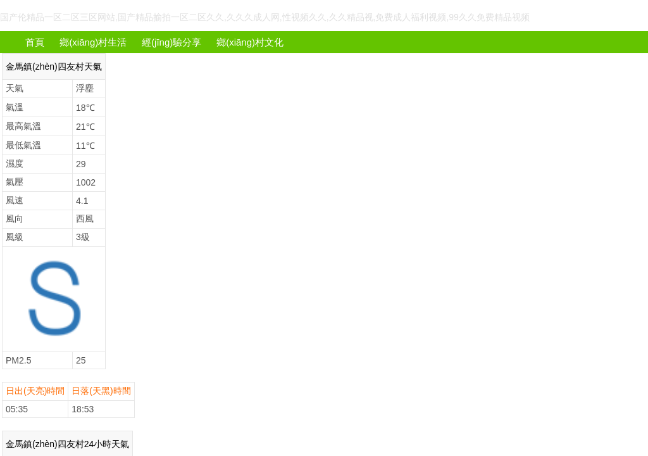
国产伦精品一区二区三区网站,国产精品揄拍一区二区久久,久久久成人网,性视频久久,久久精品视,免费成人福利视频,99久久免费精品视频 (265, 17)
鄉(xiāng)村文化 (250, 42)
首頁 (34, 42)
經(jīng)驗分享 (171, 42)
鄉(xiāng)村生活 (93, 42)
